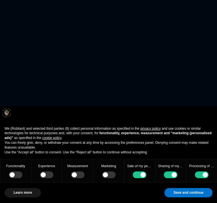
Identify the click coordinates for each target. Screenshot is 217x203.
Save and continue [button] (188, 193)
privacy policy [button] (150, 129)
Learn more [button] (23, 193)
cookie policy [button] (51, 138)
